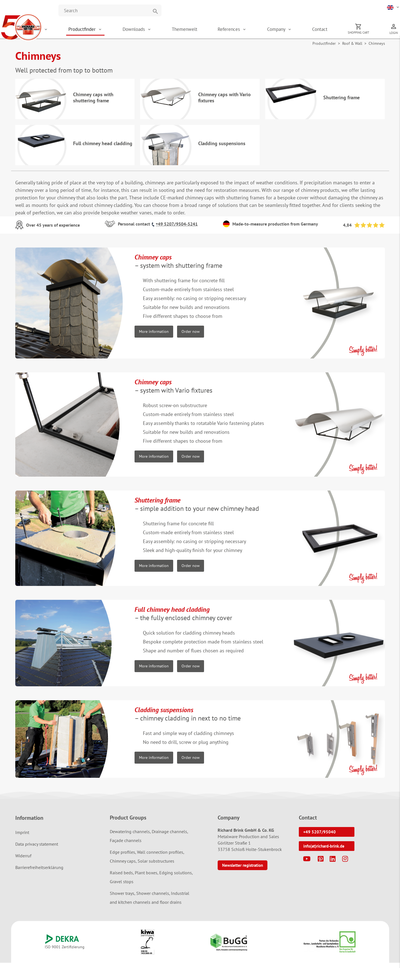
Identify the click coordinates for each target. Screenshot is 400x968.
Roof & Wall (352, 46)
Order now (191, 336)
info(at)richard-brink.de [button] (323, 851)
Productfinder (110, 31)
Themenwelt (204, 31)
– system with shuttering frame (178, 266)
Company (289, 31)
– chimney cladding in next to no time (188, 718)
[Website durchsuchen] (110, 10)
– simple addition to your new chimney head (197, 509)
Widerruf (23, 860)
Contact (328, 31)
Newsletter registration (242, 870)
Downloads (158, 31)
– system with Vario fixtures (173, 391)
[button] (393, 6)
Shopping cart (362, 34)
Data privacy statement (36, 849)
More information (154, 336)
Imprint (22, 837)
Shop (68, 31)
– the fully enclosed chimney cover (183, 618)
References (245, 31)
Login (393, 34)
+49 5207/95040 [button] (319, 837)
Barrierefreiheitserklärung (39, 872)
